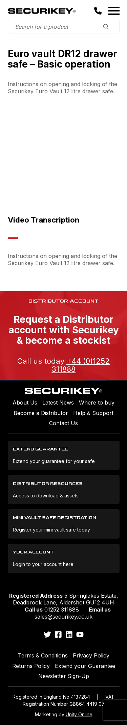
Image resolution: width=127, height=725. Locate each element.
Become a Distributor (41, 413)
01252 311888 (62, 609)
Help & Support (93, 413)
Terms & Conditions (43, 655)
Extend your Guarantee (85, 666)
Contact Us (63, 423)
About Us (25, 402)
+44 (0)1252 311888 (80, 365)
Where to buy (96, 402)
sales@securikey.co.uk (63, 616)
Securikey (42, 10)
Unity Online (79, 714)
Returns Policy (31, 666)
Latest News (58, 402)
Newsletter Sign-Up (63, 676)
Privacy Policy (91, 655)
